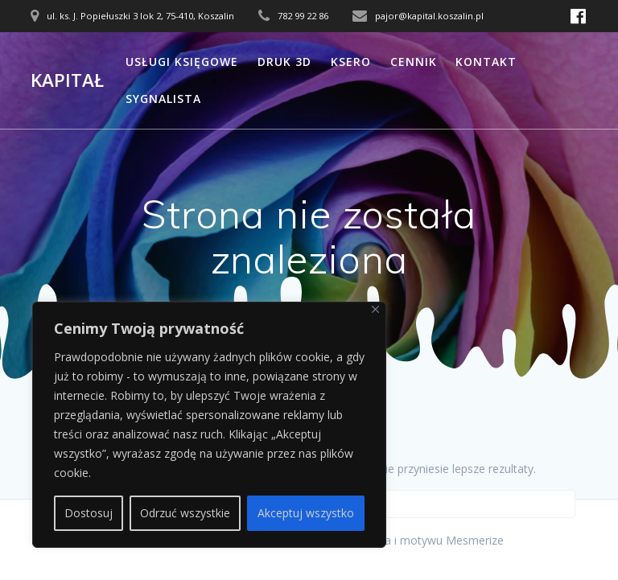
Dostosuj (88, 512)
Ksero (351, 61)
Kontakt (486, 61)
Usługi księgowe (182, 61)
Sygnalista (163, 98)
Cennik (413, 61)
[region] (209, 425)
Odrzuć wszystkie (185, 512)
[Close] (375, 309)
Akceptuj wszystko (306, 512)
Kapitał (67, 80)
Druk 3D (284, 61)
